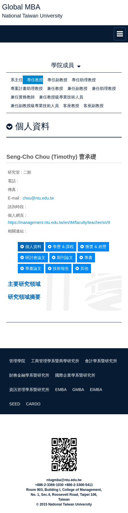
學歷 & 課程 (61, 246)
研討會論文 (32, 257)
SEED (14, 404)
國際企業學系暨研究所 (75, 375)
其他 (81, 268)
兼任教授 (55, 88)
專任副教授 (57, 80)
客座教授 (71, 105)
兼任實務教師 (23, 97)
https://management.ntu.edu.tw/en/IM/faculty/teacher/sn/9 (59, 222)
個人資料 (30, 246)
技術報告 (58, 268)
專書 (85, 257)
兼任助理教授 (104, 88)
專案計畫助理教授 (27, 88)
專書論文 (30, 268)
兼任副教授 (77, 88)
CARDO (33, 404)
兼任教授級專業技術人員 (61, 97)
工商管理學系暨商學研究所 (55, 361)
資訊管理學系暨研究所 (29, 389)
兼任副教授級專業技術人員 (35, 105)
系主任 (17, 80)
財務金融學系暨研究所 (29, 375)
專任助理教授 (84, 80)
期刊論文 (62, 257)
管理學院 (17, 361)
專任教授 (35, 80)
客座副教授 (94, 105)
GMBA (78, 389)
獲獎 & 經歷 (93, 246)
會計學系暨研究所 (101, 361)
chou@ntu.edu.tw (38, 198)
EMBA (61, 389)
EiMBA (96, 389)
